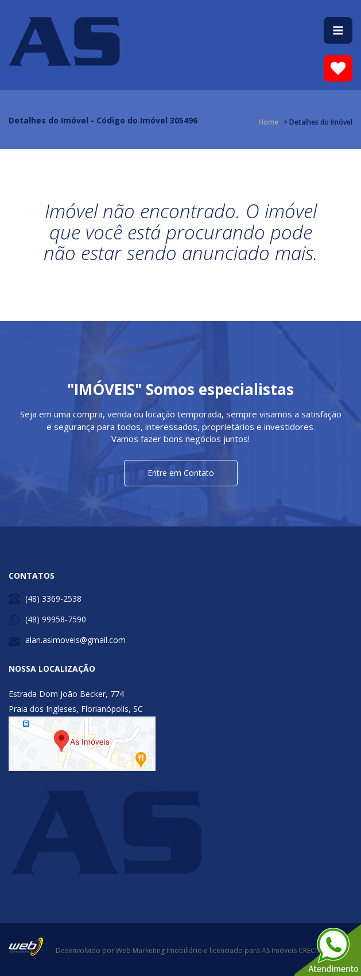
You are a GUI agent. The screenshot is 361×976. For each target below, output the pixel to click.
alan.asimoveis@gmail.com (75, 639)
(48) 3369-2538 (53, 598)
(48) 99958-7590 (55, 619)
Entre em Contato (180, 472)
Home (268, 122)
